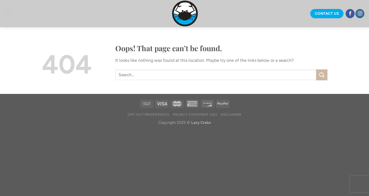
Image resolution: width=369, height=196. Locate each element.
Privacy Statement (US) (195, 114)
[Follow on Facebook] (350, 13)
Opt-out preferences (148, 114)
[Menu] (9, 13)
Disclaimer (231, 114)
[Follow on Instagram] (359, 13)
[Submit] (321, 74)
